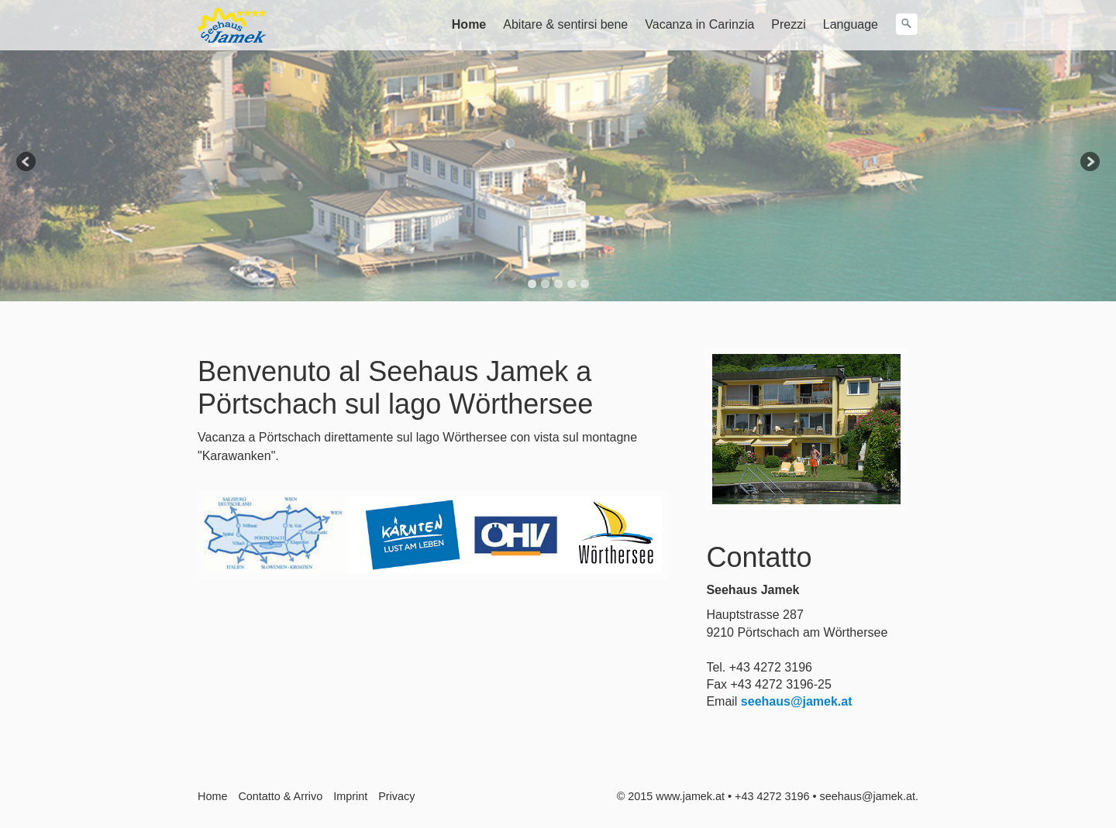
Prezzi (788, 24)
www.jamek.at (690, 796)
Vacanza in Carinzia (699, 24)
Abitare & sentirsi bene (565, 24)
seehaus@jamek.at (796, 701)
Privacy (396, 796)
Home (469, 24)
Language (850, 24)
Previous (27, 162)
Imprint (350, 796)
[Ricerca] (907, 24)
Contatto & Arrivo (280, 796)
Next (1088, 162)
